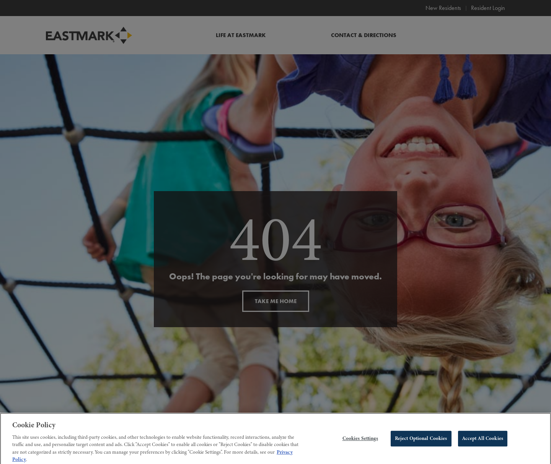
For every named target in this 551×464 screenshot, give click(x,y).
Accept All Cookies (482, 440)
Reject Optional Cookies (421, 440)
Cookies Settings (360, 440)
